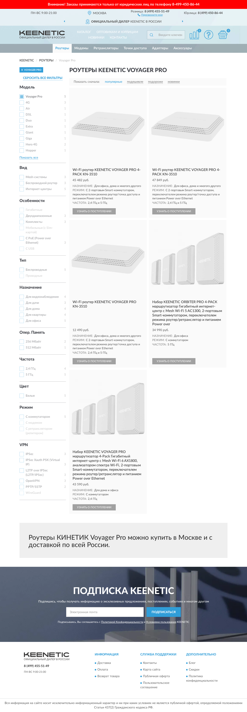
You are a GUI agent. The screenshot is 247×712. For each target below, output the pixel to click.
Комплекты (34, 222)
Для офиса (33, 320)
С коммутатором (38, 416)
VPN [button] (23, 445)
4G (28, 102)
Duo (29, 120)
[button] (150, 14)
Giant (29, 132)
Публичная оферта (156, 676)
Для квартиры (36, 314)
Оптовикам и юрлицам (117, 32)
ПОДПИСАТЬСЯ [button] (164, 612)
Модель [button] (27, 87)
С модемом (34, 422)
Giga (29, 138)
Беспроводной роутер (41, 183)
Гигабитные (34, 210)
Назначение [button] (30, 288)
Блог (192, 663)
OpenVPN (33, 481)
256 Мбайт (33, 341)
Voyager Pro (34, 96)
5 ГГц (29, 374)
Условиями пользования (161, 622)
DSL (28, 114)
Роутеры (62, 48)
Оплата (102, 669)
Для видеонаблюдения (42, 296)
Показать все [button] (28, 157)
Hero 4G (31, 144)
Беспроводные (36, 269)
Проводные (34, 275)
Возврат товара (108, 676)
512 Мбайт (33, 347)
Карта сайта (151, 669)
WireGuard (33, 492)
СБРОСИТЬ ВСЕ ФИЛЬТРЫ (42, 78)
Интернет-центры (39, 189)
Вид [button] (23, 168)
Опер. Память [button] (32, 333)
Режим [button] (26, 408)
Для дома (33, 308)
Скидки (194, 669)
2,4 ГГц (31, 368)
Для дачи (32, 302)
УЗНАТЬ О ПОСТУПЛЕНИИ (94, 211)
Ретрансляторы (106, 48)
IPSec (29, 454)
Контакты (118, 37)
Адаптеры (160, 48)
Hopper (31, 150)
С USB (30, 248)
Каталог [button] (84, 32)
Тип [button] (22, 261)
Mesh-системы (36, 177)
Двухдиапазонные (39, 216)
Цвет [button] (24, 386)
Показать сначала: (87, 81)
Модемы (81, 48)
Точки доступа (135, 48)
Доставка (104, 663)
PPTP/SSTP (34, 486)
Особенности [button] (32, 201)
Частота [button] (26, 359)
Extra (29, 126)
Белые (30, 395)
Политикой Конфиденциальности (122, 622)
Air (28, 108)
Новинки (96, 37)
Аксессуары (183, 48)
